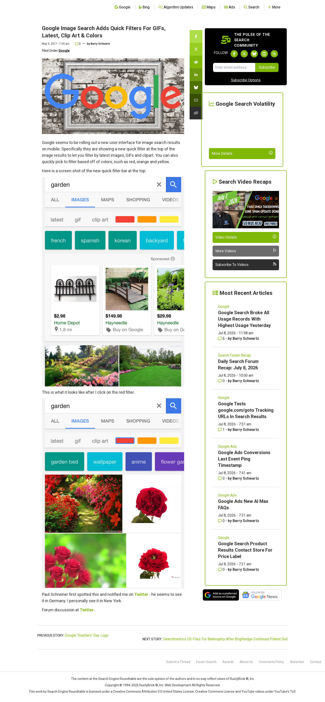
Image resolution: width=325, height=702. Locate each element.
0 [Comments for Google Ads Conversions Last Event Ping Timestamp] (222, 478)
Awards (228, 662)
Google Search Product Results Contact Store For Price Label (245, 550)
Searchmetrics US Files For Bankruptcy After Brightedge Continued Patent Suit (225, 639)
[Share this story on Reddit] (196, 62)
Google (64, 50)
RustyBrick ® (148, 685)
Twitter (141, 594)
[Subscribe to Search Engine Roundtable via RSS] (274, 53)
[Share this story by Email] (196, 100)
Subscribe (267, 67)
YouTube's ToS (285, 691)
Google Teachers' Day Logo (87, 635)
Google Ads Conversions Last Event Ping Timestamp (244, 459)
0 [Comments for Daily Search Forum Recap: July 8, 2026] (222, 381)
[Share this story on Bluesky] (196, 87)
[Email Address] (234, 67)
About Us (246, 662)
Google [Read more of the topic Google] (223, 306)
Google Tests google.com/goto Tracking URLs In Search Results (246, 410)
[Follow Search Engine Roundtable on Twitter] (244, 53)
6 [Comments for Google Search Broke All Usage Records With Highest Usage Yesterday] (222, 338)
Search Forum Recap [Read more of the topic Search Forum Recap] (234, 355)
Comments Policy (271, 662)
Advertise (297, 662)
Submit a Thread (178, 662)
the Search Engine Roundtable (115, 679)
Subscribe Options (246, 80)
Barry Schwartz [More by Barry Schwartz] (246, 338)
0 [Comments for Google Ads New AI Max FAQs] (222, 521)
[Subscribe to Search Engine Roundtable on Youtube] (264, 53)
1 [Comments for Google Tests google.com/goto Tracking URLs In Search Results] (222, 429)
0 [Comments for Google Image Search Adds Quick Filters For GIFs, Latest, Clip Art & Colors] (78, 44)
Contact (315, 662)
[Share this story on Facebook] (196, 36)
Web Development (178, 685)
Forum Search (206, 662)
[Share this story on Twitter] (196, 49)
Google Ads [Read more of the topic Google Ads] (227, 446)
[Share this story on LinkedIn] (196, 74)
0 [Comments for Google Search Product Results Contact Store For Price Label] (222, 569)
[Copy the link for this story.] (196, 113)
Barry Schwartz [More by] (100, 43)
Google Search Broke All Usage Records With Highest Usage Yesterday (244, 319)
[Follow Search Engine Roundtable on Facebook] (234, 53)
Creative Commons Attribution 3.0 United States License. (154, 691)
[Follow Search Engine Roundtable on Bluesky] (254, 53)
